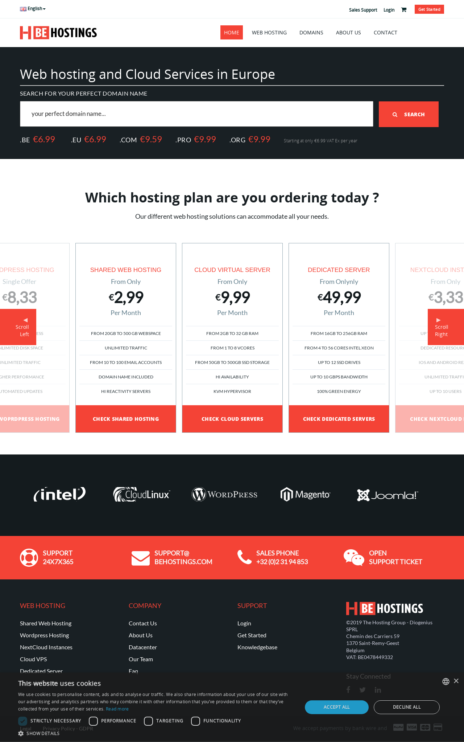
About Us (348, 32)
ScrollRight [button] (441, 330)
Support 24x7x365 (58, 557)
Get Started (251, 634)
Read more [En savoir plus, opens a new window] (117, 709)
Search (409, 113)
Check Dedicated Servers (339, 418)
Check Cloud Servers (232, 418)
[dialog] (232, 707)
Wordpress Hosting (44, 634)
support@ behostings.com (183, 557)
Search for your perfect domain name (84, 93)
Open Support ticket (395, 557)
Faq (133, 670)
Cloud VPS (33, 658)
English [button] (33, 8)
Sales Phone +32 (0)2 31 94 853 (282, 557)
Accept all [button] (337, 707)
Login (389, 10)
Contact (385, 32)
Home (231, 32)
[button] (156, 733)
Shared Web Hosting (45, 622)
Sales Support (363, 10)
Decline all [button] (406, 707)
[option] (232, 337)
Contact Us (143, 622)
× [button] (456, 681)
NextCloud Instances (46, 646)
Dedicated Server (41, 670)
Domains (311, 32)
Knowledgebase (257, 646)
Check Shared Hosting (126, 418)
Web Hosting (269, 32)
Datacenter (143, 646)
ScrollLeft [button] (22, 330)
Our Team (141, 658)
